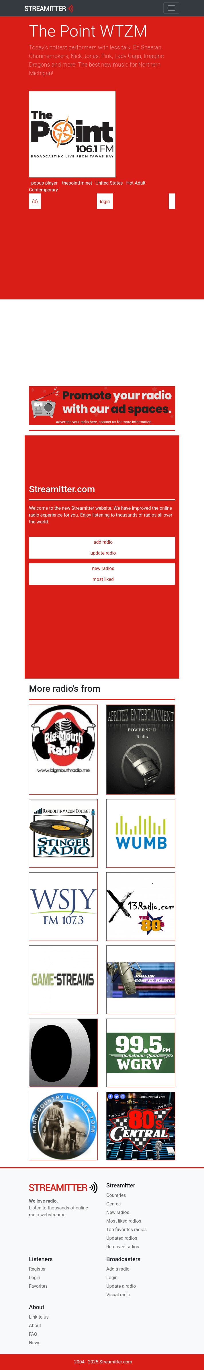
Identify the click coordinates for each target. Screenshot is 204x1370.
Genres (113, 1204)
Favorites (38, 1286)
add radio (102, 542)
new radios (102, 568)
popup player (43, 183)
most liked (102, 579)
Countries (116, 1195)
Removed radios (122, 1246)
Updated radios (121, 1238)
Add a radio (118, 1269)
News (34, 1342)
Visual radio (118, 1294)
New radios (117, 1212)
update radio (102, 553)
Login (34, 1277)
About (35, 1325)
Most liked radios (123, 1221)
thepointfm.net (76, 183)
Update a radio (121, 1286)
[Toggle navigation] (171, 8)
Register (37, 1269)
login (105, 201)
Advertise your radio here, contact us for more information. (103, 422)
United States (108, 183)
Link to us (39, 1317)
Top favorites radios (126, 1229)
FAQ (33, 1334)
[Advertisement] (102, 252)
